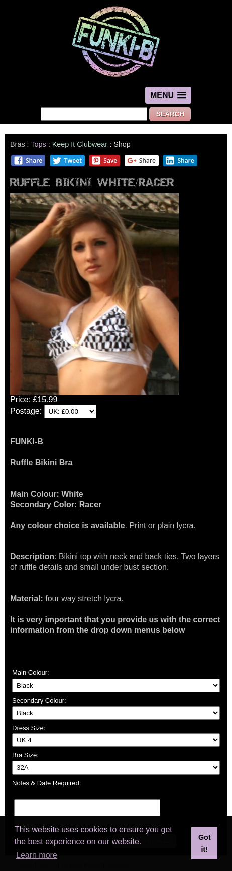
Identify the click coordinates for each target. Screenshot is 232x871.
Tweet (67, 160)
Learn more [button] (36, 855)
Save (104, 160)
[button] (168, 95)
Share (28, 160)
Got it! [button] (204, 843)
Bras (17, 144)
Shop (122, 144)
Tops (38, 144)
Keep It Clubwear (79, 144)
